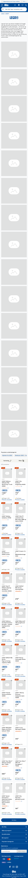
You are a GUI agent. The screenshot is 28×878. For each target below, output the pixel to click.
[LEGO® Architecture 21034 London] (7, 554)
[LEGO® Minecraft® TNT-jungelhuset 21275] (20, 625)
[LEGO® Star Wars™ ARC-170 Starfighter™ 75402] (20, 764)
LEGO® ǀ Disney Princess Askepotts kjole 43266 (19, 695)
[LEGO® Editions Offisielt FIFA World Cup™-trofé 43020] (7, 484)
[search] (2, 9)
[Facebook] (10, 867)
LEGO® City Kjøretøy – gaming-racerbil (19, 797)
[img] (7, 488)
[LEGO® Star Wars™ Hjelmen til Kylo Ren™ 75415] (7, 764)
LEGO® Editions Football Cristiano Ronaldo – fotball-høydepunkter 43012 (7, 624)
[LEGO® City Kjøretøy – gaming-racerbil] (20, 799)
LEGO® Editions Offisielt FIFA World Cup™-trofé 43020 (7, 484)
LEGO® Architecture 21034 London (6, 552)
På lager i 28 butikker (20, 676)
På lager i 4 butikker (7, 779)
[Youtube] (13, 867)
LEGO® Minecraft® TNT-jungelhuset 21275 (20, 622)
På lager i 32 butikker (7, 499)
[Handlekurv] (25, 5)
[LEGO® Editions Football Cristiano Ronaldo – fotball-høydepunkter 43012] (7, 625)
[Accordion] (14, 827)
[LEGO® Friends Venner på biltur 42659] (7, 695)
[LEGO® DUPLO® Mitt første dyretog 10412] (20, 589)
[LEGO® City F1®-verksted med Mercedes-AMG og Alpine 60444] (20, 519)
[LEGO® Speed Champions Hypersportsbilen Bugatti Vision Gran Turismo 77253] (7, 799)
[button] (14, 820)
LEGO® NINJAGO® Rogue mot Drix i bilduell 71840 (7, 729)
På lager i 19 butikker (20, 641)
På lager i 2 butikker (20, 534)
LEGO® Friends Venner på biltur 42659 (6, 694)
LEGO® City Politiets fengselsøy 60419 (20, 483)
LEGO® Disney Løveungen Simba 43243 (20, 659)
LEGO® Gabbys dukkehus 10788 (6, 517)
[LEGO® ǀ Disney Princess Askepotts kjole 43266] (20, 695)
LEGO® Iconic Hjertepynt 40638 (20, 728)
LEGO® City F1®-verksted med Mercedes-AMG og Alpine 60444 (20, 518)
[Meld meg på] (22, 851)
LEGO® (3, 479)
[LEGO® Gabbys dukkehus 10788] (7, 519)
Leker (2, 13)
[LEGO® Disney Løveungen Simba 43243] (20, 660)
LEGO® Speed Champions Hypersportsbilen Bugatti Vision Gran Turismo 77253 (7, 800)
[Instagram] (17, 867)
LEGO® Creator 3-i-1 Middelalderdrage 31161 (20, 553)
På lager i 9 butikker (7, 676)
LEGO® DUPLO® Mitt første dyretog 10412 (19, 587)
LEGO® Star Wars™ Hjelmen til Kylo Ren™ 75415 (7, 762)
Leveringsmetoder (18, 856)
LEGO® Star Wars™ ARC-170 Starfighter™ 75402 (20, 763)
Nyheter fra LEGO (7, 455)
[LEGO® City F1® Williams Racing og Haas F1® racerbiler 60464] (7, 589)
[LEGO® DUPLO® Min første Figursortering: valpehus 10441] (7, 660)
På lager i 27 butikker (7, 744)
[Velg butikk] (19, 5)
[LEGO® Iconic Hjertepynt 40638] (20, 729)
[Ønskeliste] (22, 5)
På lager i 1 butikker (20, 499)
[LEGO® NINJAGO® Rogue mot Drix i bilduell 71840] (7, 729)
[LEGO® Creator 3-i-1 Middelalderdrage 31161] (20, 554)
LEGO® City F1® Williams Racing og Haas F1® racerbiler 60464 (7, 588)
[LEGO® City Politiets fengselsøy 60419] (20, 484)
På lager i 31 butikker (7, 604)
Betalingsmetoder (6, 856)
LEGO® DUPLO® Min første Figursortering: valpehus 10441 (7, 660)
